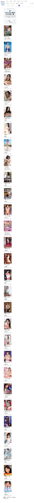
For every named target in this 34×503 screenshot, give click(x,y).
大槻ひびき (11, 71)
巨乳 (8, 3)
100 (26, 1)
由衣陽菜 (5, 266)
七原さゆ (5, 201)
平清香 (9, 38)
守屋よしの (6, 331)
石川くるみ (6, 445)
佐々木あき (6, 87)
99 (11, 1)
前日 (6, 21)
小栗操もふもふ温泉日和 (8, 183)
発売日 (17, 3)
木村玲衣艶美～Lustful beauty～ (9, 150)
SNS (22, 3)
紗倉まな (5, 315)
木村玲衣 (5, 152)
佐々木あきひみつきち (7, 85)
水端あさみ (6, 250)
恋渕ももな (6, 364)
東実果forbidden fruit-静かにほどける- (10, 118)
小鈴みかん (6, 217)
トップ (5, 8)
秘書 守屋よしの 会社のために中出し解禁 (10, 346)
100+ (15, 1)
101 (19, 1)
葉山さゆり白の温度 (7, 53)
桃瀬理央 (5, 299)
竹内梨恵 (5, 71)
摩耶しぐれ (6, 38)
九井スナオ (6, 103)
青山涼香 (5, 478)
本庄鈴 (5, 429)
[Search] (12, 5)
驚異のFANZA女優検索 (3, 3)
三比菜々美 (6, 396)
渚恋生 (5, 282)
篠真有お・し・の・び (7, 134)
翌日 (15, 21)
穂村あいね (6, 494)
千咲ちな (5, 380)
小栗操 (5, 185)
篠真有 (5, 136)
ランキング (12, 3)
